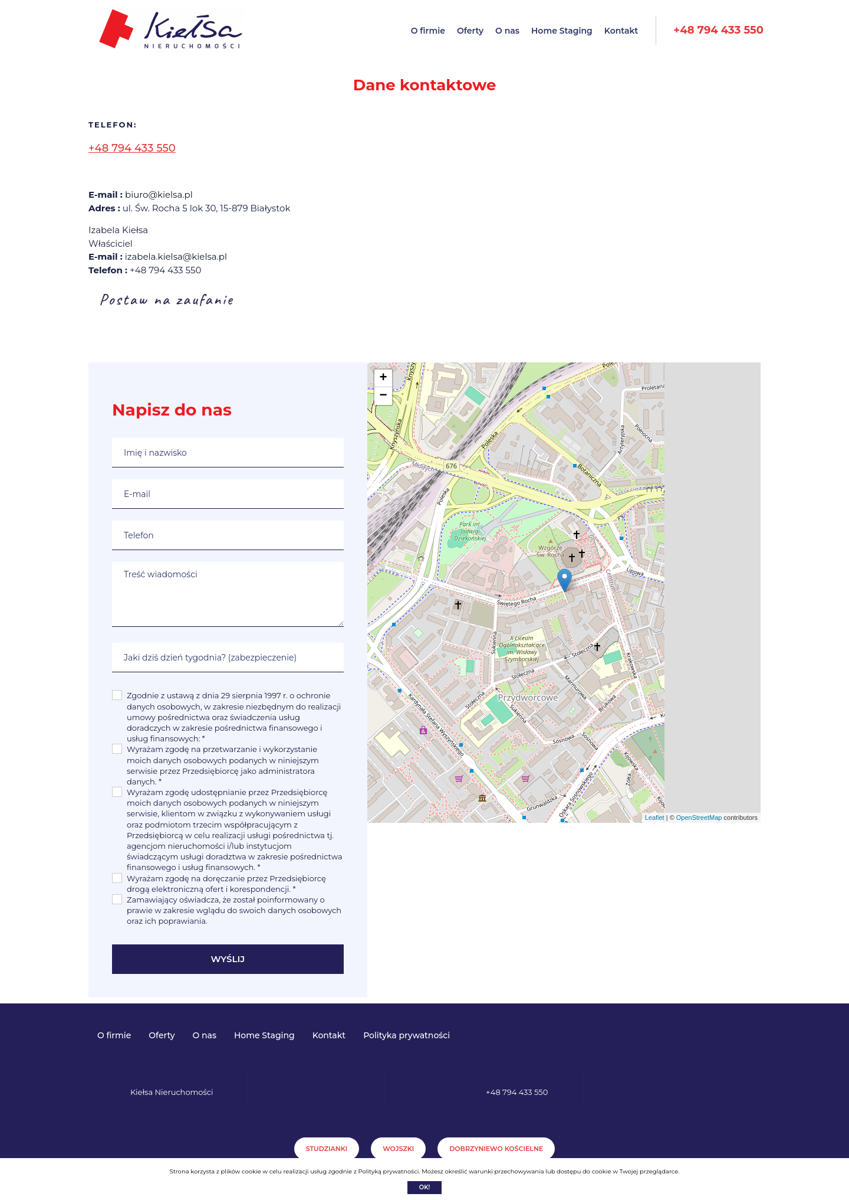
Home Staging (562, 30)
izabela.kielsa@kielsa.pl (176, 256)
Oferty (470, 30)
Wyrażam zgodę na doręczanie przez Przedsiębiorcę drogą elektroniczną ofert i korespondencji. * (226, 884)
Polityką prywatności (388, 1171)
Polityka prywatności (406, 1035)
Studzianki (326, 1149)
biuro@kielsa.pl (159, 194)
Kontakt (621, 30)
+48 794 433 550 (718, 30)
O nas (507, 30)
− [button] (383, 396)
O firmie (428, 30)
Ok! (424, 1187)
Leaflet (654, 817)
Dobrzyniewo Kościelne (496, 1149)
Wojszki (398, 1149)
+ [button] (383, 378)
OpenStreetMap (699, 817)
